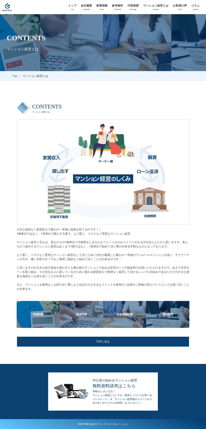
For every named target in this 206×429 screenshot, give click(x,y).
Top (14, 76)
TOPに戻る (103, 341)
